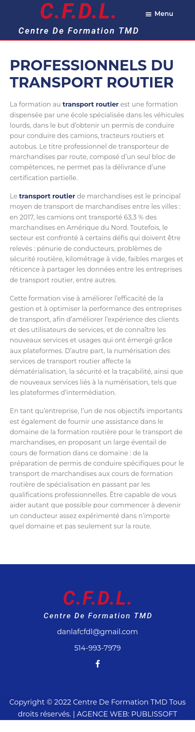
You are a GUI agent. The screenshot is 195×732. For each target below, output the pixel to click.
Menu (163, 13)
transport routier (90, 104)
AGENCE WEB (102, 714)
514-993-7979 (97, 648)
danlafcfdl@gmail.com (97, 631)
